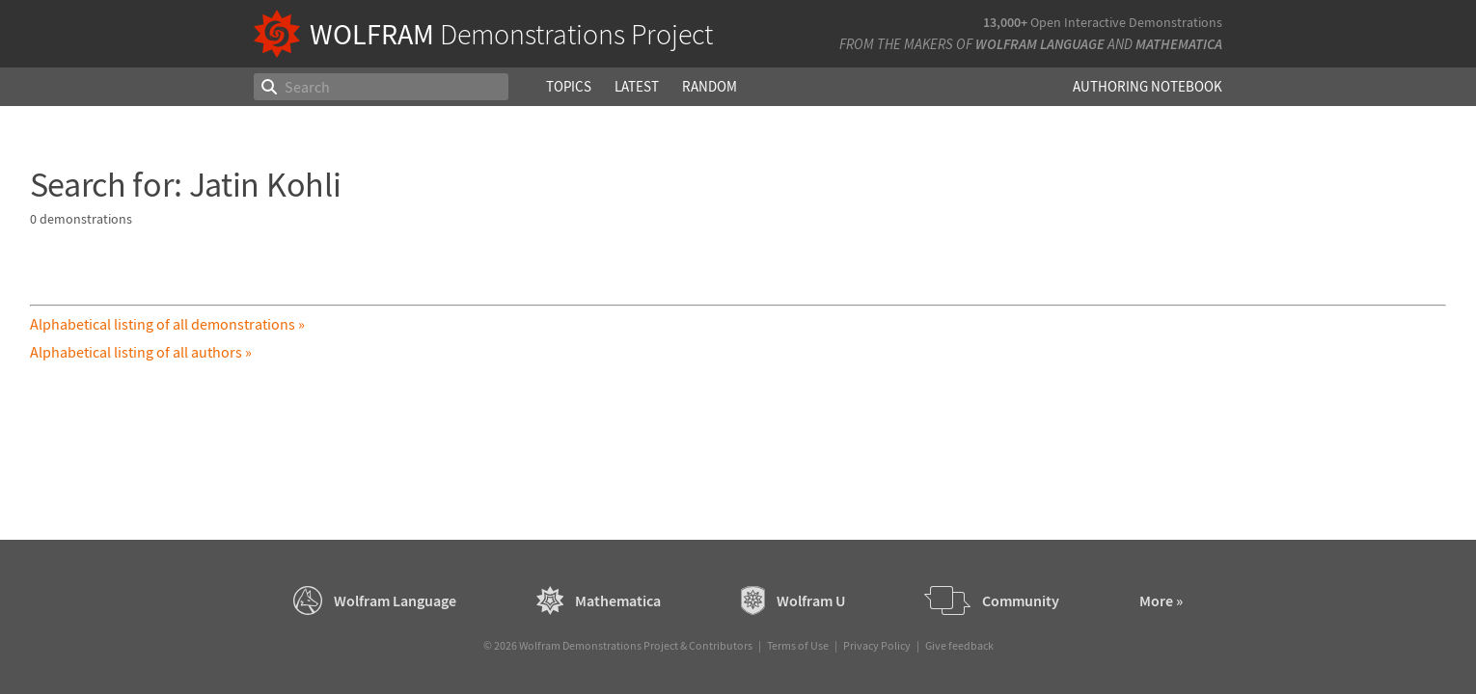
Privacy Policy (877, 645)
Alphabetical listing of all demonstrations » (167, 324)
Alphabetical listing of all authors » (141, 351)
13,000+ (1005, 22)
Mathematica (1178, 44)
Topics (568, 86)
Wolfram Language (1040, 44)
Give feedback (959, 645)
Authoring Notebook (1147, 86)
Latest (637, 86)
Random (709, 86)
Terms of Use (798, 645)
